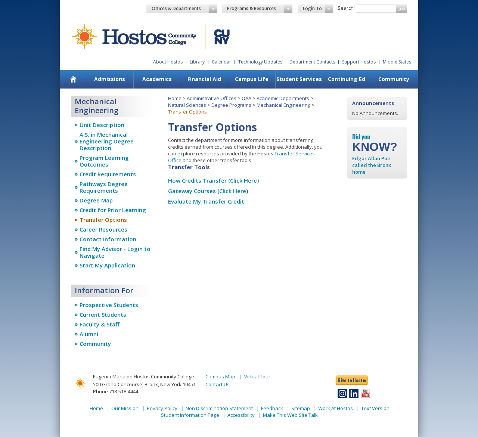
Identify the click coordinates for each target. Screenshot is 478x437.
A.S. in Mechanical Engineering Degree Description (107, 141)
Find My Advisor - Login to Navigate (115, 252)
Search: (346, 7)
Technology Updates (260, 62)
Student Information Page (190, 415)
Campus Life (252, 79)
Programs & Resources (260, 8)
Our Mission (125, 408)
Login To (318, 8)
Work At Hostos (335, 408)
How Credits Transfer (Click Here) (213, 180)
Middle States (397, 62)
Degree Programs (231, 105)
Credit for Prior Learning (113, 210)
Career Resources (103, 229)
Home (174, 98)
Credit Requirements (108, 174)
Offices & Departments (184, 8)
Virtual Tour (257, 376)
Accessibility (241, 415)
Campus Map (220, 376)
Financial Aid (204, 79)
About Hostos (168, 62)
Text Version (375, 408)
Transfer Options (103, 219)
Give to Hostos (352, 380)
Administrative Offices (211, 98)
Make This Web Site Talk (290, 415)
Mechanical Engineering (283, 105)
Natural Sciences (187, 105)
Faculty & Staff (100, 324)
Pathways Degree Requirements (104, 187)
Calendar (221, 62)
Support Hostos (359, 62)
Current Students (103, 314)
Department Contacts (312, 62)
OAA (246, 98)
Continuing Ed (346, 79)
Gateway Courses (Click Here (207, 191)
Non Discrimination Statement (219, 408)
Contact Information (108, 239)
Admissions (109, 79)
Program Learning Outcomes (104, 161)
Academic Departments (283, 98)
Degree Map (96, 200)
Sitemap (300, 408)
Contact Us (217, 384)
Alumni (89, 334)
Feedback (272, 408)
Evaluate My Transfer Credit (206, 201)
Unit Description (102, 124)
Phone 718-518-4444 (115, 391)
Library (197, 62)
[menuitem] (73, 79)
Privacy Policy (162, 408)
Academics (157, 79)
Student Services (299, 79)
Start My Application (107, 265)
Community (393, 79)
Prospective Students (109, 304)
